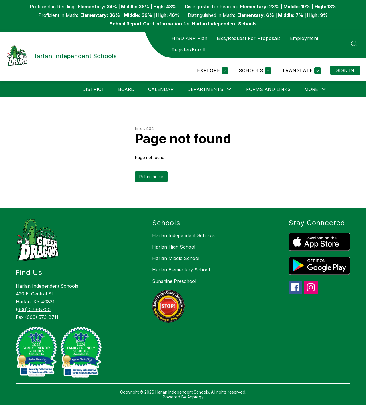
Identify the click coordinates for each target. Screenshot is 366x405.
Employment (304, 38)
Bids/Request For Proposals (249, 38)
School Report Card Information (146, 24)
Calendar (161, 89)
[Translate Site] (301, 70)
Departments (205, 89)
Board (126, 89)
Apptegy (195, 396)
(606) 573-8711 (41, 317)
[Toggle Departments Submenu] (229, 89)
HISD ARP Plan (190, 38)
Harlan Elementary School (181, 270)
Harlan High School (173, 247)
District (93, 89)
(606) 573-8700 (33, 309)
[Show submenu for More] (311, 89)
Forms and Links (268, 89)
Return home (151, 176)
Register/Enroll (189, 50)
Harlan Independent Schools (183, 235)
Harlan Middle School (175, 258)
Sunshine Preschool (174, 281)
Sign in (345, 70)
